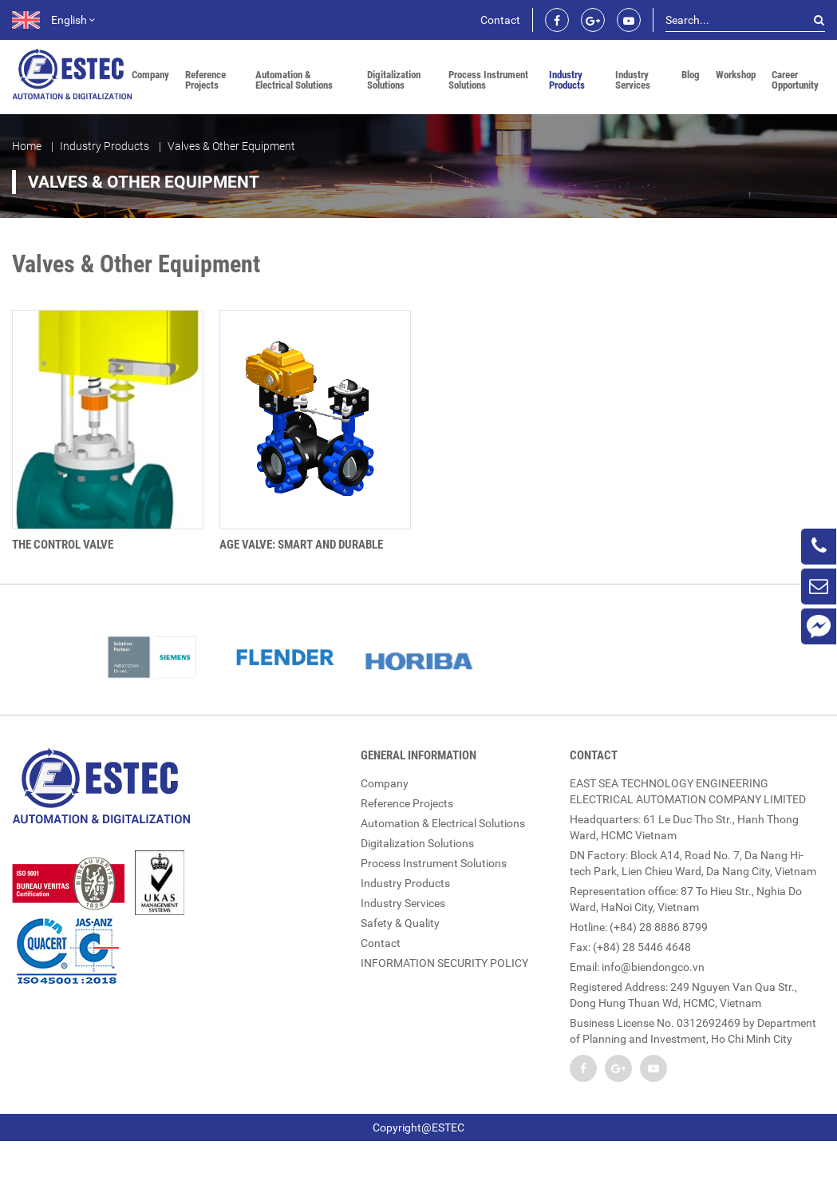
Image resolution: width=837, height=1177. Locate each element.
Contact (500, 20)
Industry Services (632, 80)
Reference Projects (205, 80)
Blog (690, 75)
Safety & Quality (400, 922)
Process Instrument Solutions (488, 80)
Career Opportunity (795, 80)
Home (26, 145)
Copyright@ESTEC (418, 1126)
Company (150, 75)
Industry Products (567, 80)
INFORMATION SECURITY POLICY (444, 962)
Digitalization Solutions (393, 80)
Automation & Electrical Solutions (294, 80)
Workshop (736, 75)
